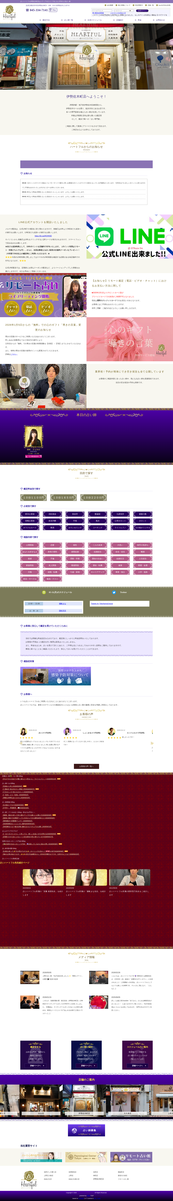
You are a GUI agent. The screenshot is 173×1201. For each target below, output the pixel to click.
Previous (20, 743)
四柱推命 (52, 514)
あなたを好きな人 (29, 552)
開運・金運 (143, 565)
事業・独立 (120, 572)
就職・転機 (52, 572)
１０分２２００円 (93, 497)
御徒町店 (121, 1172)
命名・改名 (120, 552)
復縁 (30, 559)
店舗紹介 (119, 20)
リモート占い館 (123, 1179)
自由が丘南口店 (74, 1179)
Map (54, 10)
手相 (75, 521)
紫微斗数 (143, 514)
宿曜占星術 (30, 521)
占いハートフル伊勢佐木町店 (85, 1193)
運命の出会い (97, 559)
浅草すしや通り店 (50, 1172)
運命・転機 (97, 565)
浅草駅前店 (72, 1172)
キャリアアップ (97, 572)
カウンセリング (75, 528)
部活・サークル (29, 579)
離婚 (143, 552)
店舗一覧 (151, 5)
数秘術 (97, 514)
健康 (120, 565)
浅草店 (95, 1172)
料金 (139, 20)
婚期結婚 (75, 552)
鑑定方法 (46, 20)
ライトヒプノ (120, 528)
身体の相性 (52, 552)
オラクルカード (29, 528)
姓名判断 (52, 521)
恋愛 (52, 545)
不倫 (52, 559)
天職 (30, 572)
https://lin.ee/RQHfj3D (43, 236)
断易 (52, 528)
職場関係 (75, 565)
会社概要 (110, 5)
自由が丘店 (48, 1179)
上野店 (71, 1175)
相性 (75, 545)
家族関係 (30, 565)
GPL (95, 1198)
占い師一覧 (68, 20)
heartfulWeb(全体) (164, 5)
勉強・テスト (52, 579)
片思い (120, 545)
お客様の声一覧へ (86, 766)
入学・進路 (143, 572)
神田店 (95, 1175)
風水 (98, 521)
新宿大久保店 (122, 1175)
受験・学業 (75, 559)
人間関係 (30, 545)
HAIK (88, 1195)
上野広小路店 (48, 1175)
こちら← (14, 354)
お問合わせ (160, 20)
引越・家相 (75, 572)
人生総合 (143, 559)
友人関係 (52, 565)
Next (152, 743)
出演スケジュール (95, 20)
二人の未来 (97, 545)
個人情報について (124, 5)
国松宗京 (62, 611)
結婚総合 (97, 552)
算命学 (75, 514)
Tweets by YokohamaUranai (102, 604)
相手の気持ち (142, 545)
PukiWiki (81, 1198)
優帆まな (62, 604)
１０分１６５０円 (63, 497)
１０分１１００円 (33, 497)
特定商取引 (139, 5)
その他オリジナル (142, 528)
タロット (143, 521)
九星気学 (120, 514)
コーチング (97, 528)
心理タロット (120, 521)
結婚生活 (120, 559)
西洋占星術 (30, 514)
